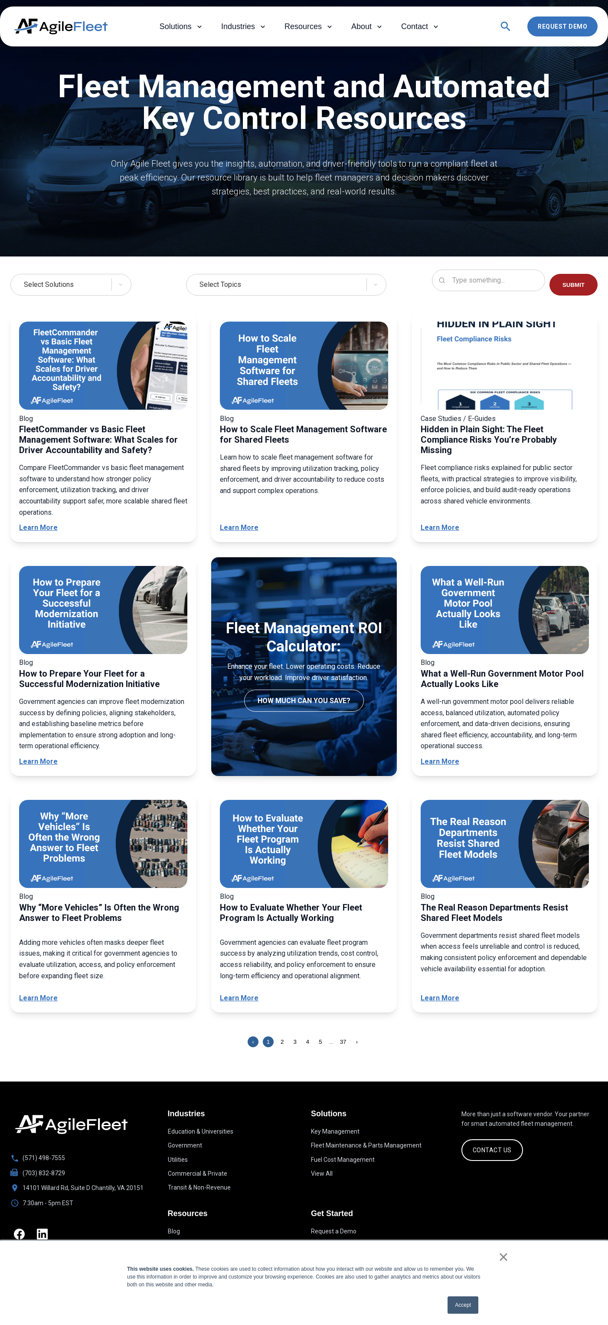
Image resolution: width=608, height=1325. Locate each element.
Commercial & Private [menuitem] (197, 1173)
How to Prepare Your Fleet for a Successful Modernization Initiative (89, 678)
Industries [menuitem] (244, 26)
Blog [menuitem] (174, 1232)
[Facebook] (20, 1235)
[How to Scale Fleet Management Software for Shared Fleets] (304, 367)
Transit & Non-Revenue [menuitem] (199, 1187)
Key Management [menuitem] (335, 1131)
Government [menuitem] (185, 1145)
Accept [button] (463, 1305)
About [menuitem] (367, 26)
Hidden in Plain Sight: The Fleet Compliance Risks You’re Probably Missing (489, 439)
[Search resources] (488, 280)
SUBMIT (573, 285)
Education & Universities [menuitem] (200, 1131)
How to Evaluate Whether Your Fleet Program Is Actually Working (291, 912)
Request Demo (562, 26)
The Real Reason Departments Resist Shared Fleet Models (494, 912)
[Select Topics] (286, 285)
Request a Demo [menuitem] (333, 1232)
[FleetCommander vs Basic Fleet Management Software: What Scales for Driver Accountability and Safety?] (103, 367)
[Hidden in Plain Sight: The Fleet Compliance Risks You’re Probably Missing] (505, 367)
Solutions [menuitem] (182, 26)
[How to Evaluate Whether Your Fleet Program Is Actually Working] (304, 845)
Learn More (38, 527)
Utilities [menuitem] (178, 1159)
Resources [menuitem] (309, 26)
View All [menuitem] (322, 1173)
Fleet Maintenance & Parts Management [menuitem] (366, 1145)
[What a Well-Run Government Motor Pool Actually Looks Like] (505, 612)
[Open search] (505, 26)
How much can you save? (304, 701)
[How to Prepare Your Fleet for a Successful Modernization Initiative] (103, 612)
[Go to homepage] (71, 1124)
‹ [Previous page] (253, 1042)
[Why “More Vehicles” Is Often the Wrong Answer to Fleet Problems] (103, 845)
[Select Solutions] (75, 285)
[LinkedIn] (45, 1235)
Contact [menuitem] (420, 26)
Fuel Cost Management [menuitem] (343, 1159)
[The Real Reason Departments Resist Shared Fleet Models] (505, 845)
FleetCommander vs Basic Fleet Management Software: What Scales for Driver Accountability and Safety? (98, 439)
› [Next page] (357, 1042)
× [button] (503, 1257)
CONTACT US (492, 1150)
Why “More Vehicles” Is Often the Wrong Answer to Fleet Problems (99, 912)
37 (343, 1042)
